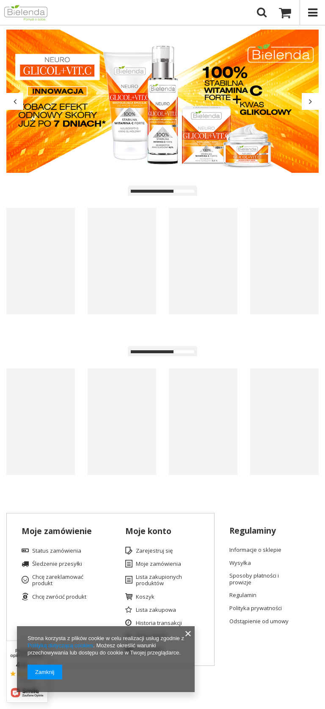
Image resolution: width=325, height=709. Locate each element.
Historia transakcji (159, 623)
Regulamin (242, 595)
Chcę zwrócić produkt (59, 597)
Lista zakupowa (156, 610)
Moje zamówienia (158, 564)
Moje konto (148, 531)
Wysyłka (240, 563)
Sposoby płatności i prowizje (254, 579)
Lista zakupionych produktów (159, 580)
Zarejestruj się (154, 551)
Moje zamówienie (57, 531)
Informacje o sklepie (255, 550)
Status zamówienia (56, 551)
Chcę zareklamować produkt (57, 580)
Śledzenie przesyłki (57, 564)
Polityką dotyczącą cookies (60, 645)
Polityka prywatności (255, 608)
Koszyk (145, 597)
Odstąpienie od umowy (259, 621)
